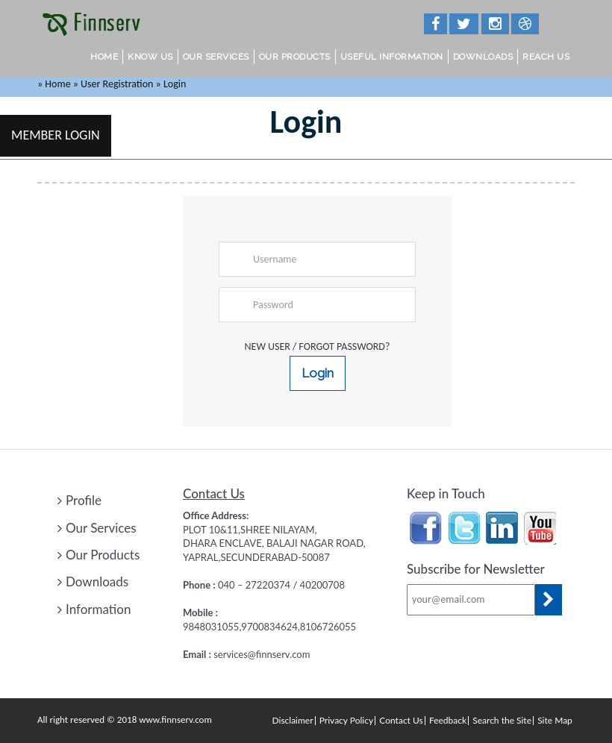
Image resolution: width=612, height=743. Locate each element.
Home (104, 56)
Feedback (447, 720)
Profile (79, 500)
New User (267, 346)
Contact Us (400, 720)
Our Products (295, 56)
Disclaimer (292, 720)
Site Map (554, 720)
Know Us (150, 56)
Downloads (483, 56)
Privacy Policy (346, 720)
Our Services (216, 56)
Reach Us (545, 56)
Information (94, 609)
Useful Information (391, 56)
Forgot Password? (344, 346)
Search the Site (501, 720)
